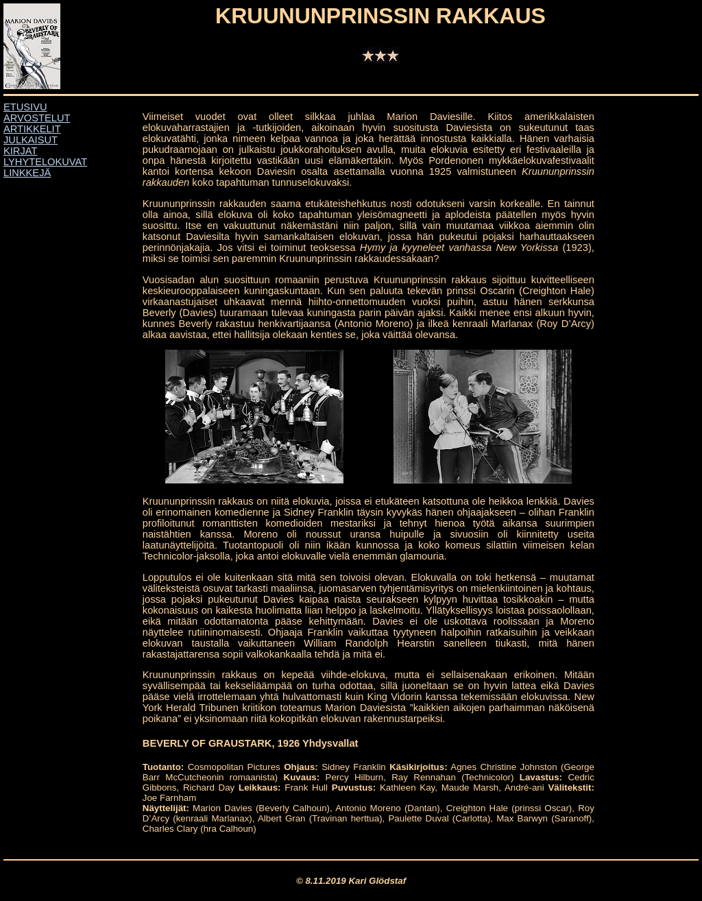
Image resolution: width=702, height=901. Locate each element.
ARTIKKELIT (32, 128)
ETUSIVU (25, 106)
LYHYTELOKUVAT (45, 161)
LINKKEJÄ (27, 172)
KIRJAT (20, 150)
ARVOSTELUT (36, 117)
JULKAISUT (30, 139)
